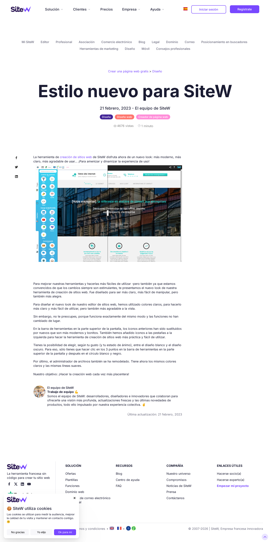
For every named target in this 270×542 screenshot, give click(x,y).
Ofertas (70, 473)
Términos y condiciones (88, 529)
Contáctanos (175, 498)
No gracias (17, 532)
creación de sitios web (76, 157)
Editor (45, 42)
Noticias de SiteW (178, 486)
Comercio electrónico (116, 42)
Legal (155, 42)
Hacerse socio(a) (229, 473)
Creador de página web (153, 116)
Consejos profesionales (173, 49)
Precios (106, 9)
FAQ (118, 486)
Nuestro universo (178, 473)
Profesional (64, 42)
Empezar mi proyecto (233, 486)
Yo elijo (41, 532)
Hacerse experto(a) (230, 480)
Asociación (87, 42)
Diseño (130, 49)
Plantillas (71, 480)
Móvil (145, 49)
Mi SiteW (28, 42)
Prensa (171, 492)
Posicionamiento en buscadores (224, 42)
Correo (190, 42)
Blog (142, 42)
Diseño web (124, 116)
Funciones (72, 486)
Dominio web (74, 492)
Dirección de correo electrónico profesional (88, 500)
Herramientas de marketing (99, 49)
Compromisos (176, 480)
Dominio (172, 42)
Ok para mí (65, 532)
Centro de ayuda (128, 480)
